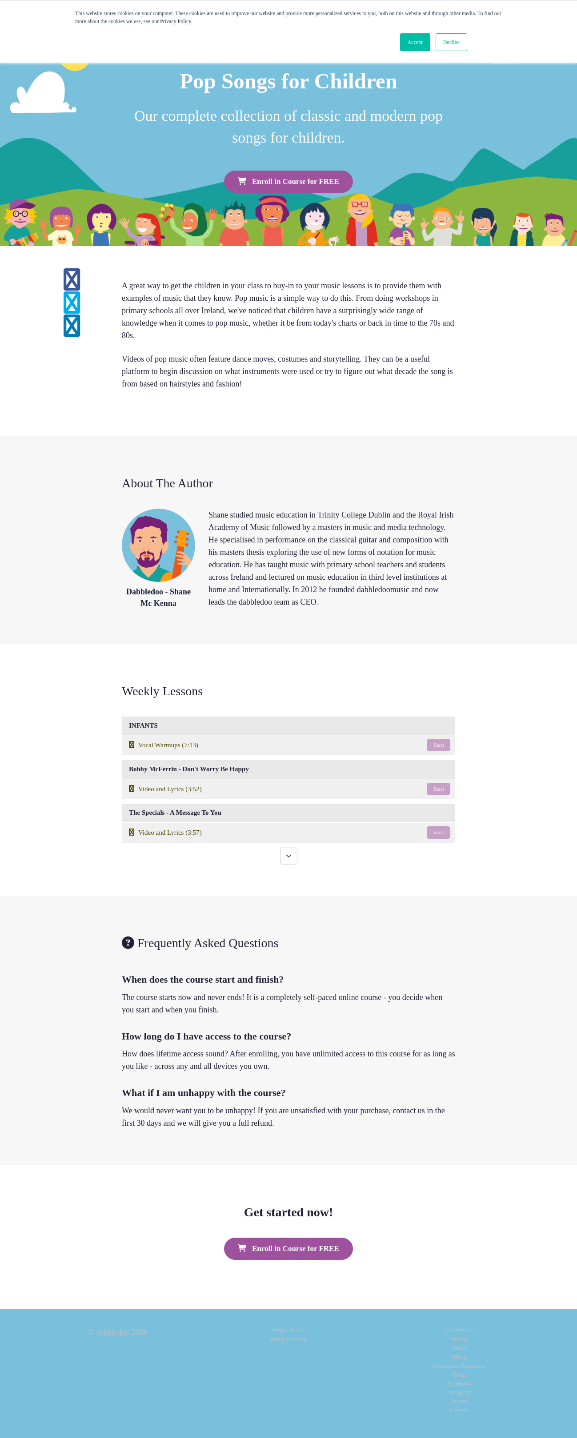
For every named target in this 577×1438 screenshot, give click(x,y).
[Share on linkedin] (72, 331)
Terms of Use (288, 1330)
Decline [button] (451, 42)
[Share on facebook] (72, 285)
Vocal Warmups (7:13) (289, 745)
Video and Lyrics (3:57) (289, 832)
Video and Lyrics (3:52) (289, 789)
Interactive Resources (459, 1365)
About (459, 1357)
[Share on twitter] (72, 308)
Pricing (459, 1339)
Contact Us (459, 1330)
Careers (459, 1410)
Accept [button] (415, 42)
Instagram (459, 1392)
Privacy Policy (288, 1339)
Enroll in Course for (288, 181)
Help (459, 1348)
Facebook (459, 1383)
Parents (459, 1401)
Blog (459, 1374)
